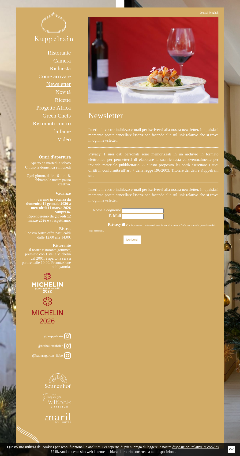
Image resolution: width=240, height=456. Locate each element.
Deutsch (204, 12)
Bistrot (65, 228)
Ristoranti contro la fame (52, 127)
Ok (231, 449)
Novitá (63, 92)
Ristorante (59, 53)
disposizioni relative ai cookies (195, 447)
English (214, 12)
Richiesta (60, 68)
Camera (62, 61)
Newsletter (58, 84)
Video (64, 139)
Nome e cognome (107, 210)
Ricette (63, 100)
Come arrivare (54, 76)
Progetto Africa (53, 108)
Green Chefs (56, 116)
